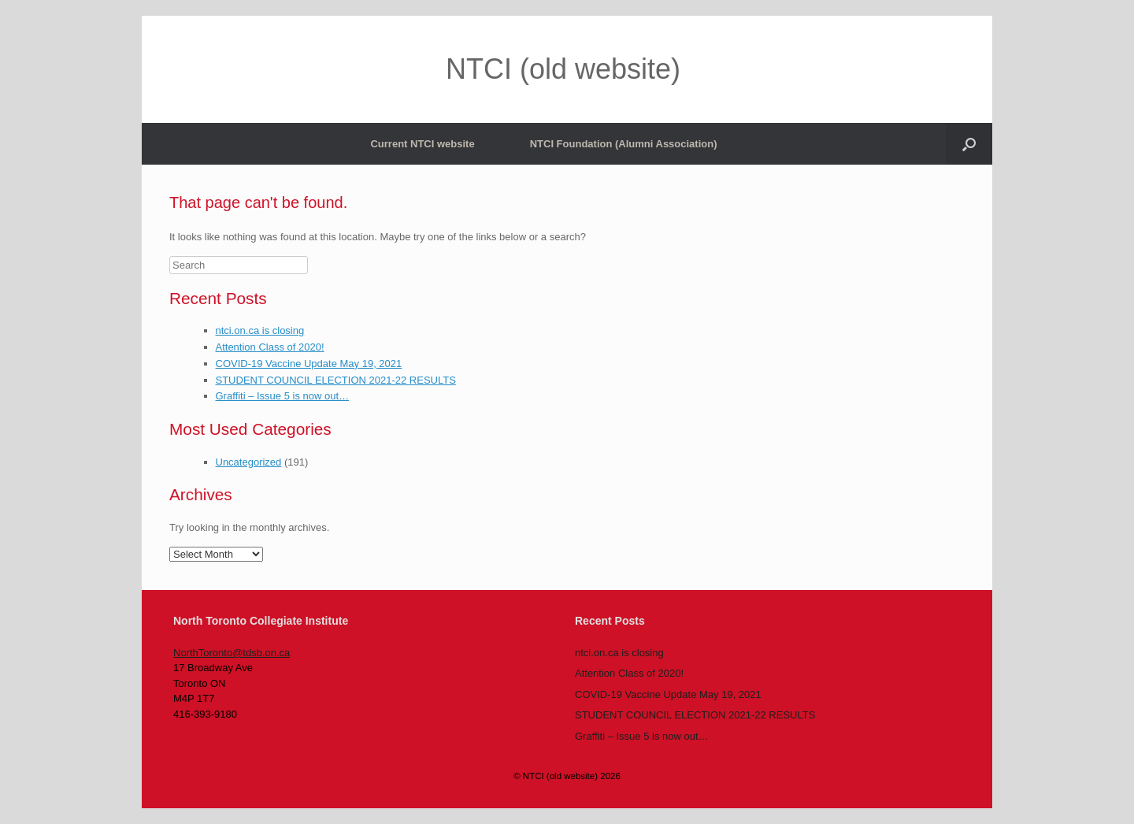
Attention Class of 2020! (270, 347)
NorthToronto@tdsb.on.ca (231, 653)
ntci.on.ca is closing (260, 330)
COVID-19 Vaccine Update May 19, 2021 (309, 363)
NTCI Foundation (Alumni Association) (623, 144)
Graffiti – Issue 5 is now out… (283, 396)
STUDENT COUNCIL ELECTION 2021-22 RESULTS (336, 380)
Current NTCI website (422, 144)
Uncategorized (249, 462)
